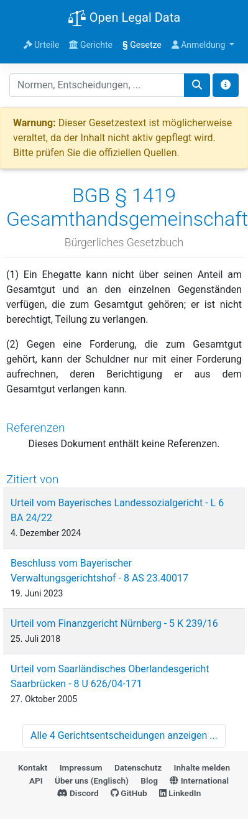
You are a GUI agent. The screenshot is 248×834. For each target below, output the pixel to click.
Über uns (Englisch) (92, 780)
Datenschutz (138, 767)
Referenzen (35, 427)
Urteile (42, 45)
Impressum (81, 767)
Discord (78, 793)
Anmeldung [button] (199, 45)
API (36, 780)
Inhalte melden (202, 767)
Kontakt (32, 767)
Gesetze (142, 45)
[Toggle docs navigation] (226, 85)
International (199, 780)
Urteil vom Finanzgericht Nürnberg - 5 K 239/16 (114, 623)
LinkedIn (180, 793)
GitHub (129, 793)
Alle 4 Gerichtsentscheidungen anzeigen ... (124, 735)
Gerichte (91, 45)
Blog (149, 780)
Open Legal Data (124, 18)
